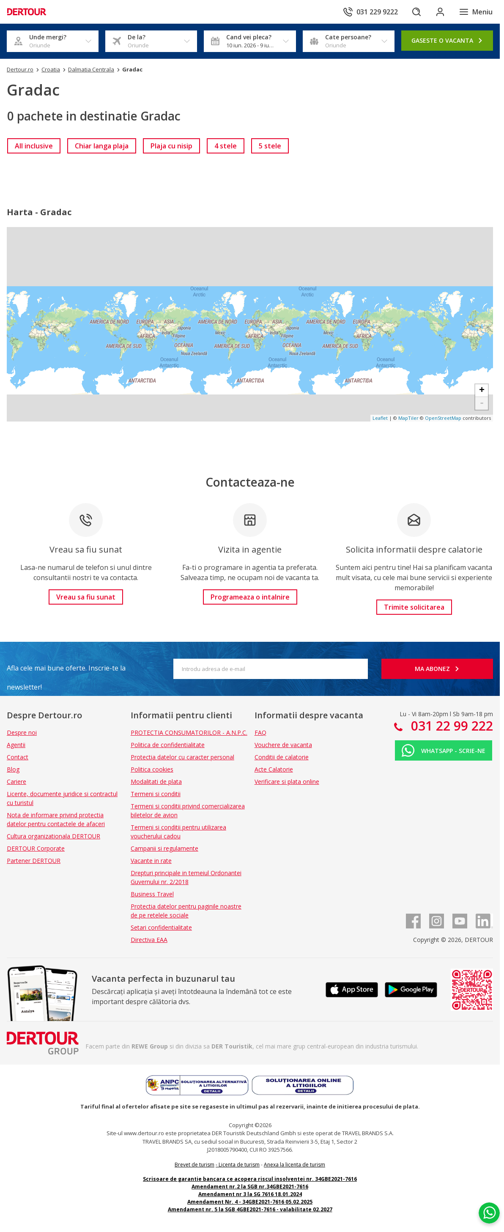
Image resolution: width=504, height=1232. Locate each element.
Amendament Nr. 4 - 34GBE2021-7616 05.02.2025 (249, 1201)
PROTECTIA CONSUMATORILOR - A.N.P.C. (189, 732)
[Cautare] (416, 12)
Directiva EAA (149, 940)
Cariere (16, 782)
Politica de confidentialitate (168, 745)
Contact (17, 757)
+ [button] (482, 390)
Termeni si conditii (156, 794)
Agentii (16, 745)
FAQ (260, 732)
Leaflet (380, 418)
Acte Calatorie (274, 769)
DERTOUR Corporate (36, 848)
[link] (33, 145)
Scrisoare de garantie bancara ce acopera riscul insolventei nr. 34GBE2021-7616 (250, 1179)
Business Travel (152, 894)
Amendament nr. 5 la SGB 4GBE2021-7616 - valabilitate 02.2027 (250, 1209)
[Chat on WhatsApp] (489, 1213)
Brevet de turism (194, 1164)
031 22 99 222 (450, 725)
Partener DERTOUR (33, 861)
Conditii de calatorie (282, 757)
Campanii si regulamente (164, 848)
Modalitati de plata (156, 782)
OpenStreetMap (443, 418)
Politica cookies (152, 769)
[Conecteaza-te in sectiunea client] (440, 12)
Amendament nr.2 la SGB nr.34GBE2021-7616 (250, 1186)
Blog (13, 769)
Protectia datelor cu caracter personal (182, 757)
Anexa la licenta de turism (294, 1164)
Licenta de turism (239, 1164)
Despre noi (22, 732)
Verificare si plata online (287, 782)
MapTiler (408, 418)
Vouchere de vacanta (283, 745)
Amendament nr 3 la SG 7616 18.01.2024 (250, 1194)
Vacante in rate (151, 861)
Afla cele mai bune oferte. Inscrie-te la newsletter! (66, 670)
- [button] (482, 403)
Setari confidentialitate (161, 927)
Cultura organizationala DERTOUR (53, 836)
